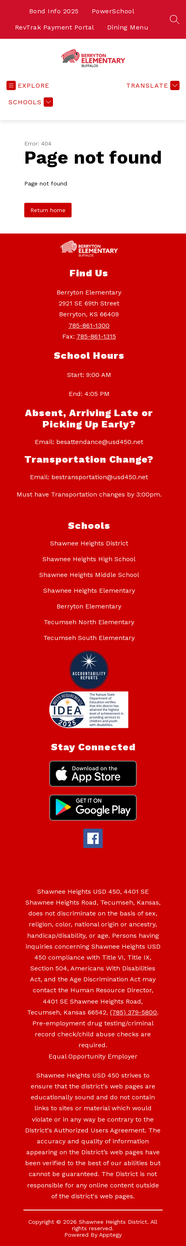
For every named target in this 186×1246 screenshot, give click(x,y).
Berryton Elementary (89, 606)
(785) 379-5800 (133, 1012)
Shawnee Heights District (89, 543)
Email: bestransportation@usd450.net (89, 477)
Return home (48, 210)
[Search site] (175, 19)
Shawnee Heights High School (88, 559)
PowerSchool (113, 11)
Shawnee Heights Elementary (89, 590)
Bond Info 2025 (54, 11)
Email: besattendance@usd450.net (89, 442)
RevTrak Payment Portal (54, 27)
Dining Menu (128, 27)
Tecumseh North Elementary (89, 622)
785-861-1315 (96, 336)
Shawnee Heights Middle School (89, 575)
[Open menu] (27, 85)
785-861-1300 (89, 325)
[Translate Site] (152, 85)
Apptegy (110, 1234)
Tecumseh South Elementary (89, 638)
